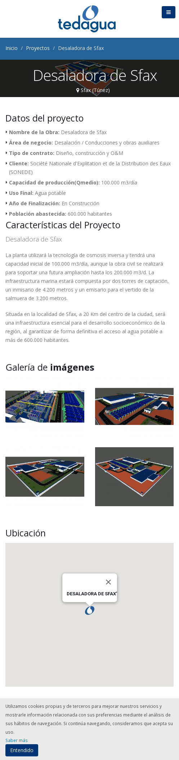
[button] (89, 610)
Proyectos (38, 48)
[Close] (108, 582)
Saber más (16, 740)
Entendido (21, 750)
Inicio (11, 48)
